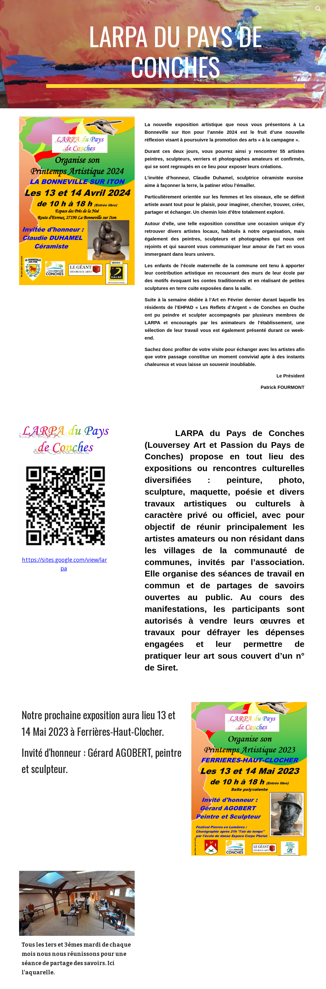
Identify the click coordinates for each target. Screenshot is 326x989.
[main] (175, 54)
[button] (318, 9)
